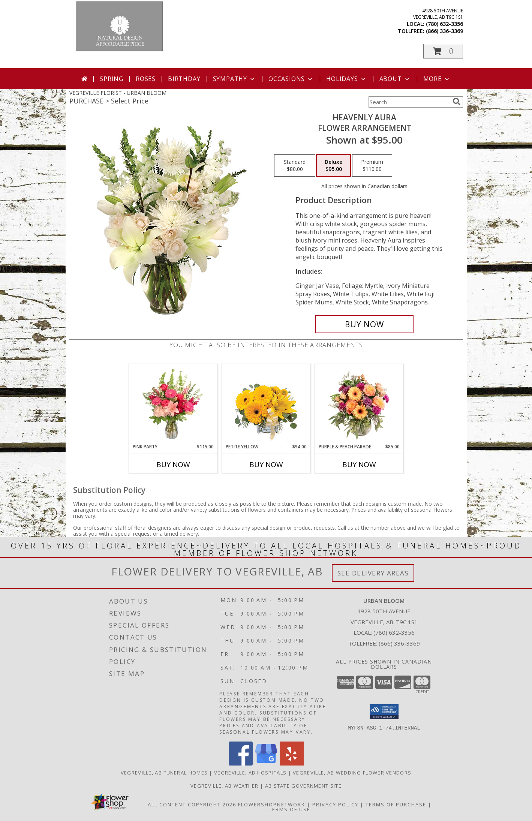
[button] (443, 51)
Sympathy (234, 79)
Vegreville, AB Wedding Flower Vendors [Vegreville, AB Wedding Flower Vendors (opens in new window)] (352, 772)
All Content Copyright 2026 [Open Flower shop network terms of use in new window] (192, 804)
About (395, 79)
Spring (111, 79)
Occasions (291, 79)
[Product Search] (409, 102)
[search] (457, 101)
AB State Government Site (303, 785)
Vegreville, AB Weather (224, 785)
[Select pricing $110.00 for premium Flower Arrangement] (372, 166)
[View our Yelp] (292, 763)
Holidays (346, 79)
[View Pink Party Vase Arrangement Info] (173, 404)
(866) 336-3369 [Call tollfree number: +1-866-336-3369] (444, 30)
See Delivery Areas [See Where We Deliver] (373, 573)
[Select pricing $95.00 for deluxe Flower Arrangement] (333, 166)
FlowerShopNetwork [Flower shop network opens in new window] (271, 804)
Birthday (184, 79)
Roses (146, 79)
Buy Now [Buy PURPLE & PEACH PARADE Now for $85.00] (359, 464)
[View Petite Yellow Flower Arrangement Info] (266, 404)
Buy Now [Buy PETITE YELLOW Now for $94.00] (266, 464)
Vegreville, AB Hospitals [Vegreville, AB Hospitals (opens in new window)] (250, 772)
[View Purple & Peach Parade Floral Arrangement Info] (359, 404)
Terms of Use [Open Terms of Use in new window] (289, 809)
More (437, 79)
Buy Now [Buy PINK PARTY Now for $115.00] (173, 464)
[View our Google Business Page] (266, 763)
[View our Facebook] (241, 763)
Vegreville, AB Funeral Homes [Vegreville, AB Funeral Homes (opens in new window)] (164, 772)
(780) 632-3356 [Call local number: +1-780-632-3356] (444, 23)
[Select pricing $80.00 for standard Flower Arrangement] (294, 166)
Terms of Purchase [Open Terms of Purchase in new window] (396, 804)
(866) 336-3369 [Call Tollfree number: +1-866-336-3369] (399, 643)
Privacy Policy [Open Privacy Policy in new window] (335, 804)
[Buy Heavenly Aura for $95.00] (364, 324)
